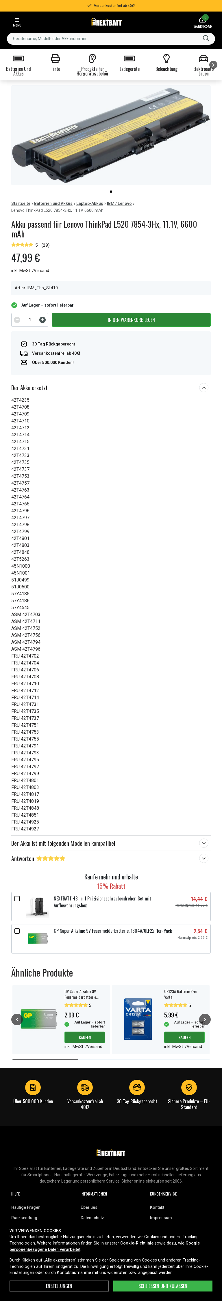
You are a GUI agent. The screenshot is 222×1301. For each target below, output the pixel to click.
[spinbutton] (30, 319)
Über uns (89, 1207)
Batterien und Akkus (53, 203)
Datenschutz (92, 1217)
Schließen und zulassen (162, 1286)
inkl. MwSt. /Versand (30, 270)
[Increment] (42, 319)
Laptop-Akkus (89, 203)
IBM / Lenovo (119, 203)
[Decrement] (17, 319)
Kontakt (157, 1207)
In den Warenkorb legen (131, 319)
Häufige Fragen (25, 1207)
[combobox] (111, 39)
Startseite (20, 203)
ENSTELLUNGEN (59, 1286)
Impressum (161, 1217)
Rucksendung (24, 1217)
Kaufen (85, 1037)
